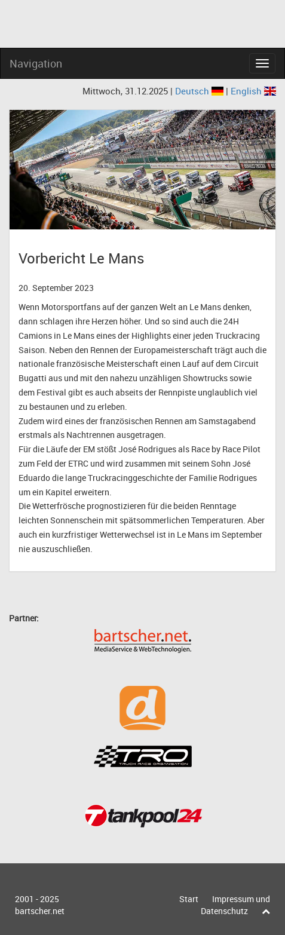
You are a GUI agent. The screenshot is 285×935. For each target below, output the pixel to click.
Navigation (36, 63)
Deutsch (200, 91)
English (253, 91)
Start (188, 899)
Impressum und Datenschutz (235, 904)
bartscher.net (40, 910)
